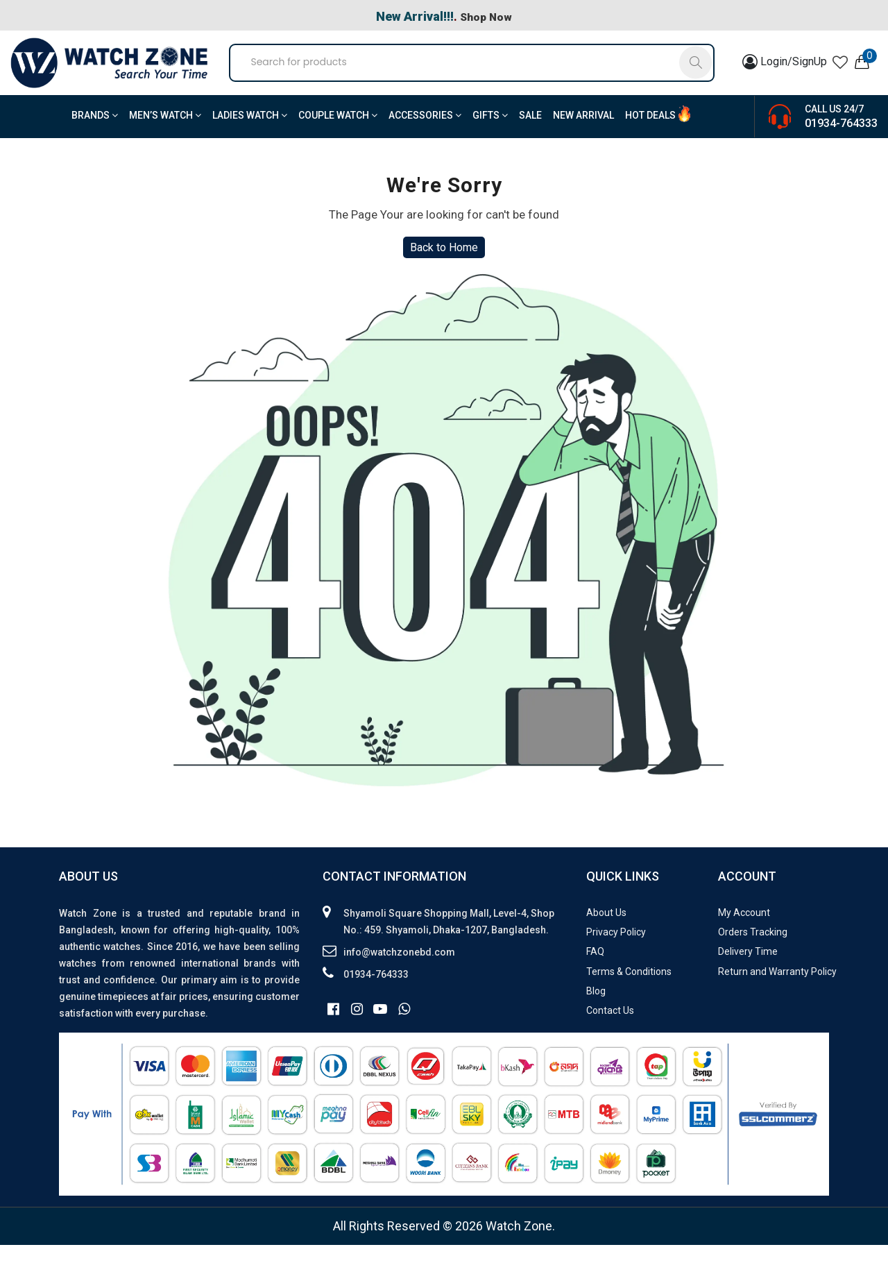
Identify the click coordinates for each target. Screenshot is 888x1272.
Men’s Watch (165, 143)
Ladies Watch (249, 143)
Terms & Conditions (629, 998)
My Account (744, 939)
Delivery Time (748, 979)
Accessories (424, 143)
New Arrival (583, 143)
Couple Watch (337, 143)
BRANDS (94, 143)
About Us (606, 939)
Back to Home (444, 275)
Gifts (490, 143)
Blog (596, 1018)
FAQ (595, 979)
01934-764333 (841, 150)
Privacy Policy (616, 959)
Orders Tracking (752, 959)
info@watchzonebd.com (399, 979)
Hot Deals (650, 143)
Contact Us (610, 1038)
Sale (530, 143)
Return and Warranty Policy (777, 998)
